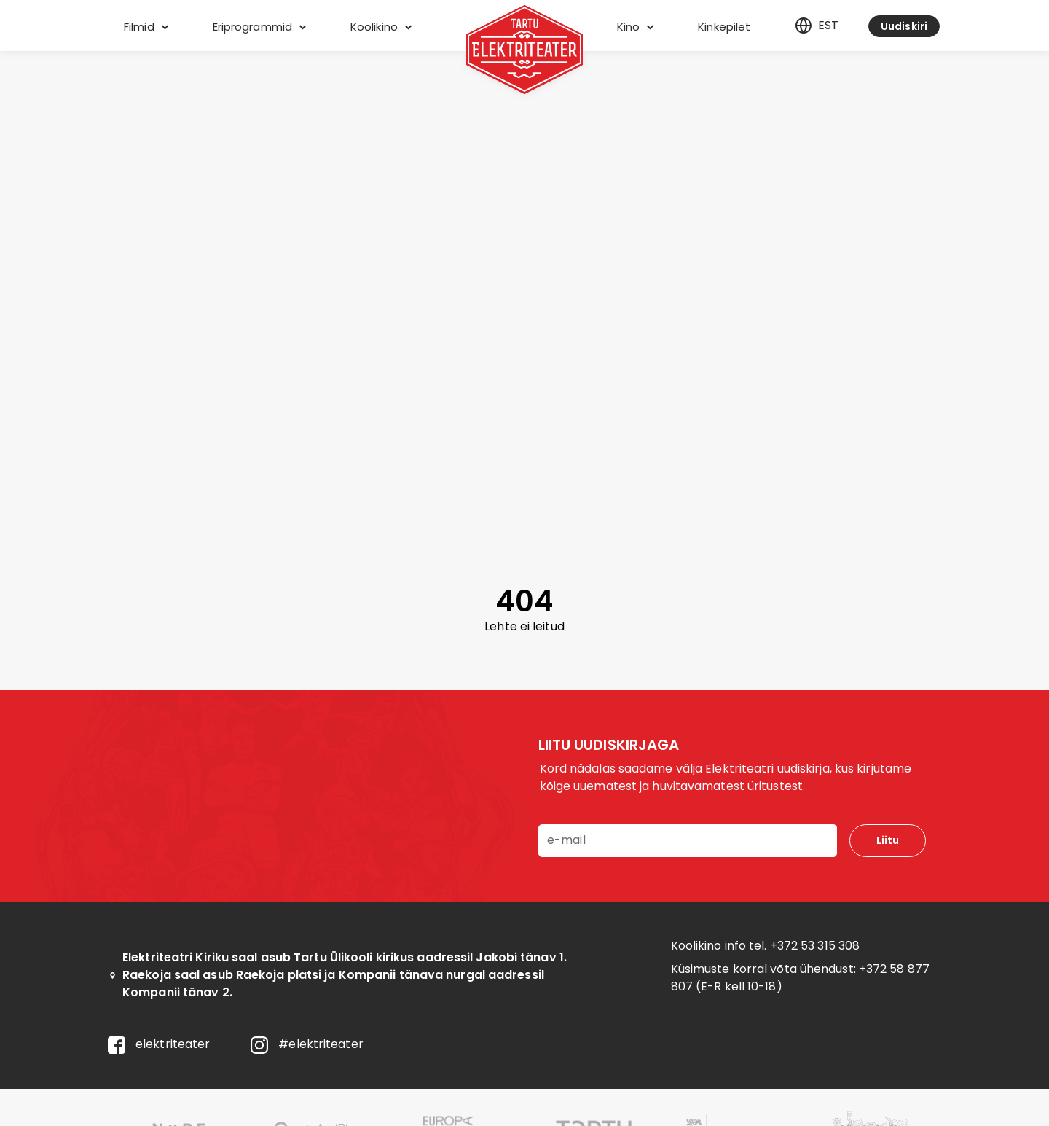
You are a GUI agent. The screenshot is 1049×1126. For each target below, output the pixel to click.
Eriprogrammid (259, 26)
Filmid (146, 26)
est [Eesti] (816, 25)
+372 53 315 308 (815, 945)
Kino (635, 26)
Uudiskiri (904, 26)
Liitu (887, 840)
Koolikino (381, 26)
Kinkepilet (724, 26)
